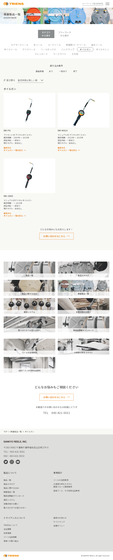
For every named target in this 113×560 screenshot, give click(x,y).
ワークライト (59, 54)
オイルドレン (102, 49)
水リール (38, 44)
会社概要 (7, 529)
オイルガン (85, 49)
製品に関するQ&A (11, 488)
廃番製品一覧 (16, 431)
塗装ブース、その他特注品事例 (66, 490)
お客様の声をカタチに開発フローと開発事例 (62, 485)
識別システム (9, 499)
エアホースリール (19, 44)
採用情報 (7, 533)
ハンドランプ (68, 49)
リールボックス (48, 49)
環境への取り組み (11, 541)
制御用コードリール (76, 44)
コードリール (54, 44)
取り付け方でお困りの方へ (15, 507)
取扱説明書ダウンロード (14, 495)
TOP (5, 431)
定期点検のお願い (11, 503)
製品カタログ (9, 484)
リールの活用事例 (60, 480)
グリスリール (28, 49)
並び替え (10, 80)
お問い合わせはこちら (54, 236)
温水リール (96, 44)
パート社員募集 (10, 537)
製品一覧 (7, 480)
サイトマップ (59, 521)
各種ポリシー (59, 525)
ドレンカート (41, 54)
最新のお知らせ (60, 517)
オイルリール (10, 49)
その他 (75, 54)
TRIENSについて (11, 525)
